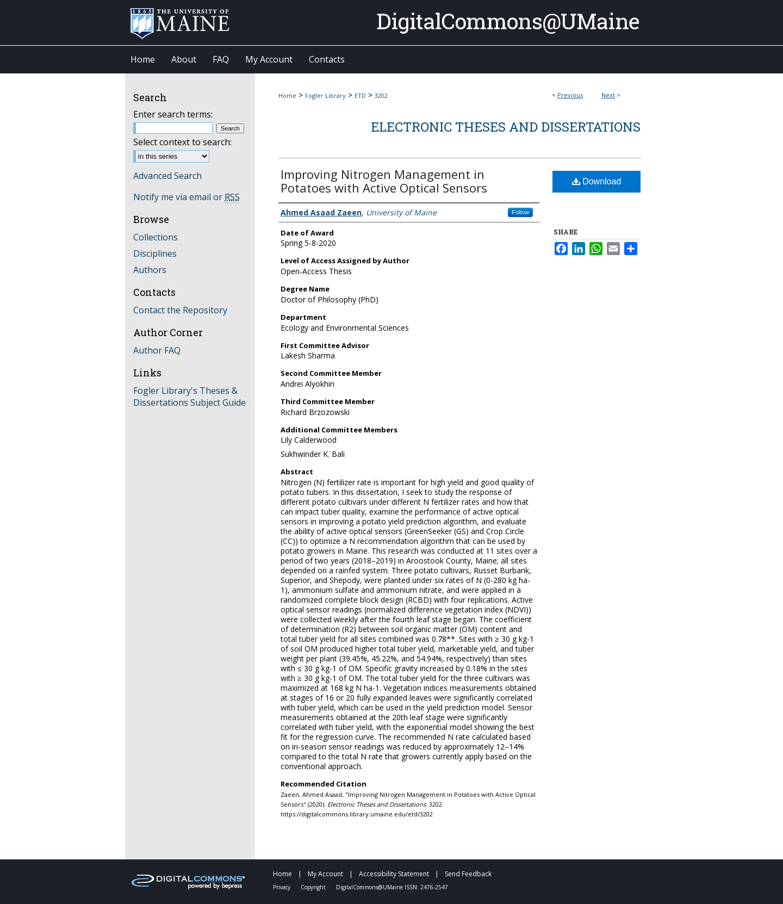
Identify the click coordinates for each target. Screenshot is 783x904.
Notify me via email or (186, 197)
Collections (155, 237)
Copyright (314, 887)
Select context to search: (182, 142)
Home (287, 95)
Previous (570, 95)
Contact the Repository (180, 310)
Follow (520, 212)
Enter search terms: (173, 114)
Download (597, 181)
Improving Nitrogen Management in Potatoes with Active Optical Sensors (384, 181)
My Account (326, 873)
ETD (360, 95)
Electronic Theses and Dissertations (506, 126)
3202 (381, 95)
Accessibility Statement (395, 873)
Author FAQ (157, 350)
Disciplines (155, 253)
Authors (149, 270)
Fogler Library (325, 95)
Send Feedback (468, 873)
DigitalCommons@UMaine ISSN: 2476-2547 (392, 887)
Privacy (282, 887)
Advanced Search (167, 176)
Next (608, 95)
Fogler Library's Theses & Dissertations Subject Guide (189, 396)
